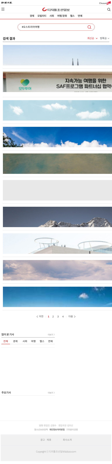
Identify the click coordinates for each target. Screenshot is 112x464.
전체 (5, 341)
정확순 (103, 38)
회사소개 (67, 439)
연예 (80, 15)
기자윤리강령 (72, 429)
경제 (32, 15)
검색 (109, 9)
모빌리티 (41, 15)
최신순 (90, 38)
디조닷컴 (56, 9)
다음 (72, 316)
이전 (39, 316)
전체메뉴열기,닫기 (2, 9)
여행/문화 (62, 15)
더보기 (50, 335)
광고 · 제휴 (45, 439)
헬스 (72, 15)
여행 (33, 341)
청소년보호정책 (41, 429)
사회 (52, 15)
